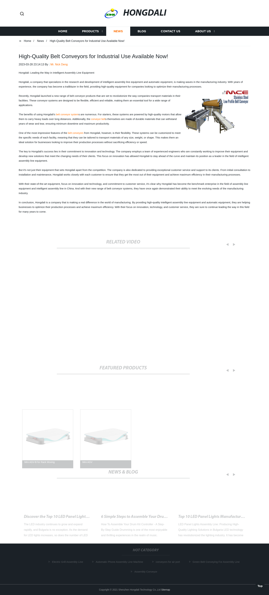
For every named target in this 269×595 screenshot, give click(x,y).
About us (203, 31)
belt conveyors (75, 133)
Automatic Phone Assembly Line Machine (120, 561)
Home (62, 31)
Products (90, 31)
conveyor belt (98, 119)
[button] (22, 14)
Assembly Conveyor (146, 571)
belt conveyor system (67, 114)
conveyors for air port (169, 561)
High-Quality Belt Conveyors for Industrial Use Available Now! (77, 519)
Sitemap (165, 589)
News (118, 31)
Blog (142, 31)
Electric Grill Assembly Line (68, 561)
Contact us (170, 31)
